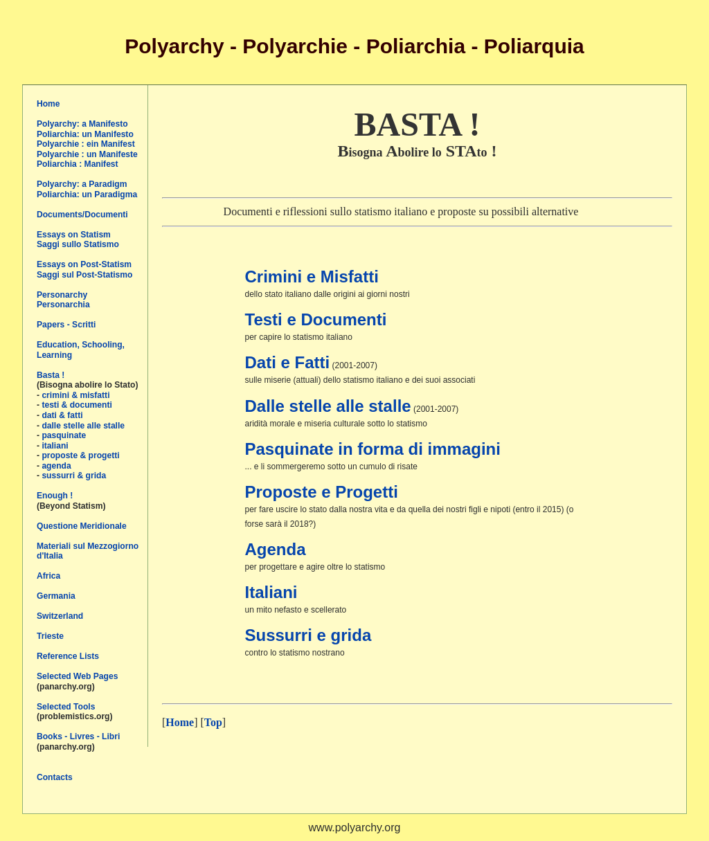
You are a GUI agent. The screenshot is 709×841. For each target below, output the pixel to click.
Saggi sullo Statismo (78, 244)
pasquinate (64, 435)
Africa (48, 576)
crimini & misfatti (75, 395)
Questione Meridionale (82, 526)
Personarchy (62, 295)
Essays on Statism (74, 234)
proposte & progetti (80, 455)
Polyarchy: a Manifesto (82, 124)
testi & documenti (76, 405)
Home (48, 104)
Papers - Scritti (66, 324)
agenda (56, 466)
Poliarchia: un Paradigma (87, 194)
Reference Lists (68, 656)
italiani (55, 446)
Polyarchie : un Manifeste (87, 154)
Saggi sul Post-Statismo (84, 275)
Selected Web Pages (77, 676)
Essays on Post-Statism (84, 264)
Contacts (55, 777)
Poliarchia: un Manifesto (85, 134)
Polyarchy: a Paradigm (82, 184)
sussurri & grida (74, 475)
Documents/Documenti (82, 214)
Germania (56, 596)
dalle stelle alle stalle (83, 426)
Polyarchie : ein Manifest (86, 144)
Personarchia (63, 304)
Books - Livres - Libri (78, 736)
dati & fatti (62, 415)
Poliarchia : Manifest (77, 164)
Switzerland (60, 616)
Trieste (50, 636)
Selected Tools (66, 707)
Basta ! (50, 375)
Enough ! (55, 495)
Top (213, 722)
